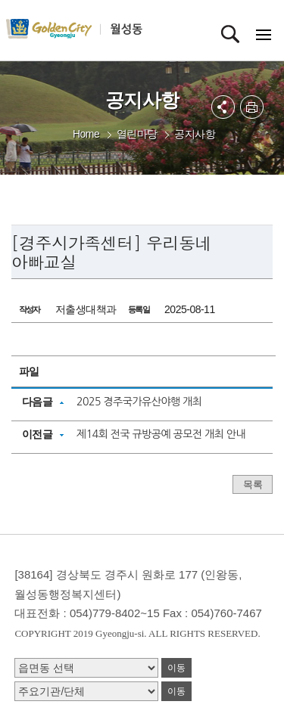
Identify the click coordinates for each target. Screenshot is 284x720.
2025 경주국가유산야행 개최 (138, 401)
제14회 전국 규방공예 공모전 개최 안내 (160, 434)
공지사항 (194, 134)
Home (86, 134)
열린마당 (137, 134)
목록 (252, 484)
